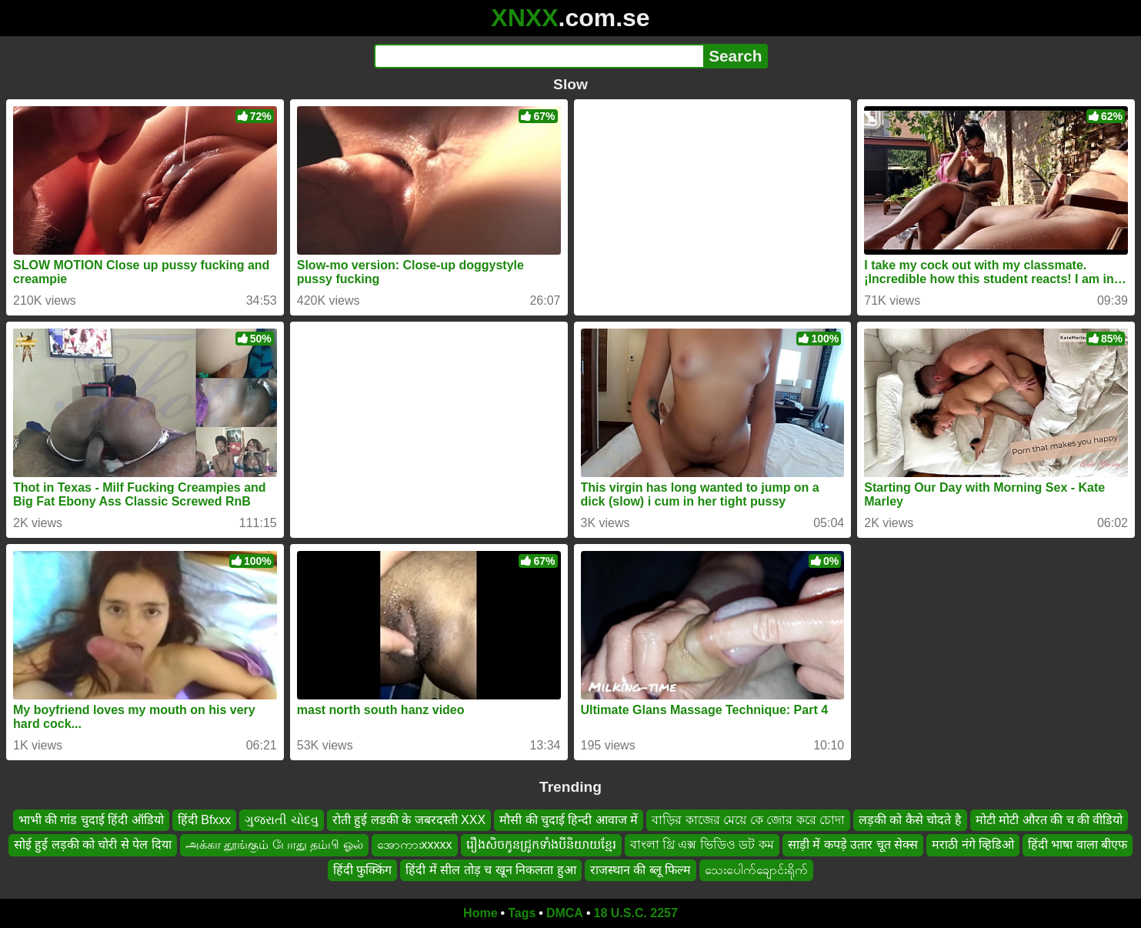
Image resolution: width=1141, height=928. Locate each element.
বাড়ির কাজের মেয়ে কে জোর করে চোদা (748, 819)
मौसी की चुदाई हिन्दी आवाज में (568, 819)
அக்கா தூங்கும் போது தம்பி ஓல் (274, 844)
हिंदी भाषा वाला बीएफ (1077, 844)
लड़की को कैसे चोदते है (910, 819)
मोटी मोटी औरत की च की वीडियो (1049, 819)
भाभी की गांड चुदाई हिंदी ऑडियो (91, 819)
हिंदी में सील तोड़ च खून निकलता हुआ (490, 869)
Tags (521, 913)
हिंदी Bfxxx (205, 819)
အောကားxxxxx (414, 844)
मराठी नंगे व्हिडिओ (973, 844)
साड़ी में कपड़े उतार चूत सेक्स (853, 844)
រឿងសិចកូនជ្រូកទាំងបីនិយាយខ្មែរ (541, 844)
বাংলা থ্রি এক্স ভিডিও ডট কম (702, 844)
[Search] (539, 56)
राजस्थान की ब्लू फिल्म (640, 869)
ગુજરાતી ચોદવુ (281, 819)
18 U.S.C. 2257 (636, 913)
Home (480, 913)
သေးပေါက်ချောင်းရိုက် (756, 869)
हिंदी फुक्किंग (362, 869)
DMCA (564, 913)
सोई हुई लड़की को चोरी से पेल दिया (93, 844)
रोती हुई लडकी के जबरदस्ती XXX (408, 819)
